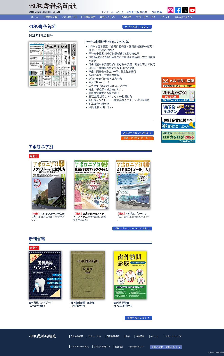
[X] (185, 10)
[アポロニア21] (69, 17)
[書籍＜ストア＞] (108, 17)
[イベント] (165, 17)
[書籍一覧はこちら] (138, 318)
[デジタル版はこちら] (137, 27)
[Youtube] (192, 10)
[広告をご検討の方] (137, 12)
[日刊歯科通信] (88, 17)
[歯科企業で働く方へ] (184, 17)
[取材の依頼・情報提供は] (166, 347)
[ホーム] (35, 17)
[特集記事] (126, 17)
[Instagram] (170, 10)
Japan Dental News (38, 11)
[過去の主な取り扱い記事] (137, 133)
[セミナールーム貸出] (112, 12)
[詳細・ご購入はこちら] (137, 138)
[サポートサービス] (146, 17)
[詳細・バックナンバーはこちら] (132, 228)
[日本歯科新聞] (50, 17)
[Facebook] (178, 10)
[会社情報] (157, 12)
